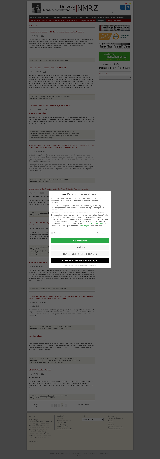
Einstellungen (84, 224)
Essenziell (56, 231)
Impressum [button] (92, 263)
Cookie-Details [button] (68, 263)
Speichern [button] (80, 245)
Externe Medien (100, 231)
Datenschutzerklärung (94, 222)
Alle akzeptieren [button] (80, 238)
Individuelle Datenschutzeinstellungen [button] (80, 258)
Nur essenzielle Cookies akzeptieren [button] (80, 252)
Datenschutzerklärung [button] (81, 263)
